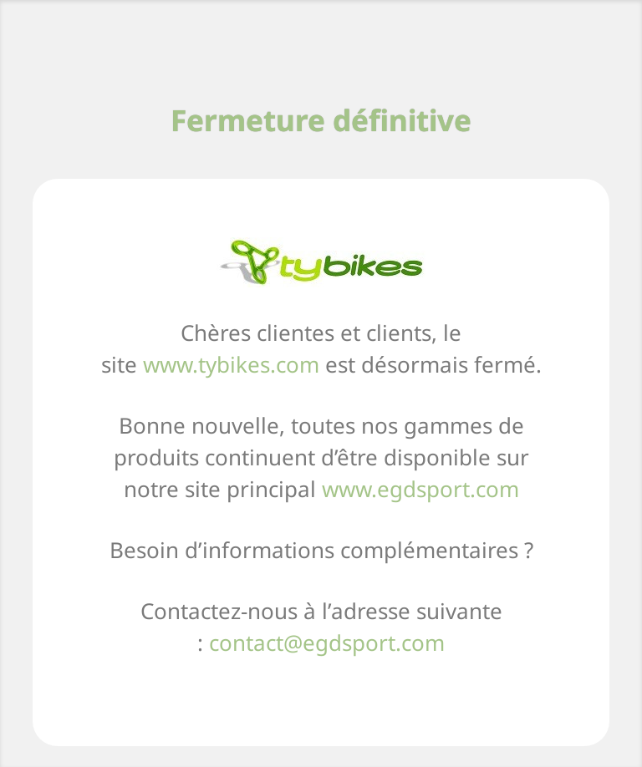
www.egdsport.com (420, 489)
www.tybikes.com (231, 364)
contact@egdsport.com (327, 642)
